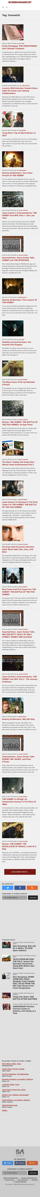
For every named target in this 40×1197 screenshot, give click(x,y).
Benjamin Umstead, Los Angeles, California (17, 1079)
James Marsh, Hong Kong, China (13, 1090)
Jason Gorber (23, 210)
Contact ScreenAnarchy (29, 1178)
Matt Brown (22, 170)
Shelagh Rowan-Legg (9, 1105)
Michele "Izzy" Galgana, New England (15, 1095)
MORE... (5, 1110)
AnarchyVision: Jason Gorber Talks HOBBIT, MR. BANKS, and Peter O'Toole (18, 759)
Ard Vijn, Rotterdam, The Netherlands (15, 1074)
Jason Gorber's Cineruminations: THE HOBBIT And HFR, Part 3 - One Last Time (19, 215)
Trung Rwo (22, 130)
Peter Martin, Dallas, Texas (11, 1064)
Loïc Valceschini (24, 85)
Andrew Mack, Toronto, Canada (13, 1069)
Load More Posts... (20, 872)
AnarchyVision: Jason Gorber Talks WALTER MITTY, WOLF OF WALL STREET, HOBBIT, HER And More (18, 634)
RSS (32, 1163)
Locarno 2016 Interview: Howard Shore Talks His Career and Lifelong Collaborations (20, 90)
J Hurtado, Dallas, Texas (10, 1084)
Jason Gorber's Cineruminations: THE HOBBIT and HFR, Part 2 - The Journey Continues (19, 679)
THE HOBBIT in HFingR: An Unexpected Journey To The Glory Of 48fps (19, 801)
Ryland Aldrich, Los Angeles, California (16, 1100)
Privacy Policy (9, 1180)
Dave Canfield (23, 459)
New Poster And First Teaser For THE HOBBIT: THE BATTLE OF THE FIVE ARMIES (19, 592)
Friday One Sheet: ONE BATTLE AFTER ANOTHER (25, 998)
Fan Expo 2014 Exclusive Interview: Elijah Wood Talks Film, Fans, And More (18, 549)
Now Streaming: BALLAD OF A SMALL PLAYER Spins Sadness (24, 948)
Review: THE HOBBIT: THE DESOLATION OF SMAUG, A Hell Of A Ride (19, 846)
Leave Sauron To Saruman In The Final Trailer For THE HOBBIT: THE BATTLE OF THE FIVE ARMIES (19, 504)
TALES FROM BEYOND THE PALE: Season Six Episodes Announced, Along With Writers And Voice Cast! (23, 963)
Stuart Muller (23, 379)
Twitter (7, 1163)
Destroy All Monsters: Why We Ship (18, 719)
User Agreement (23, 1180)
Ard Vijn (21, 43)
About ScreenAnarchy (10, 1178)
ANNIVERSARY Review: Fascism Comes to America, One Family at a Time (24, 1010)
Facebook (20, 1163)
